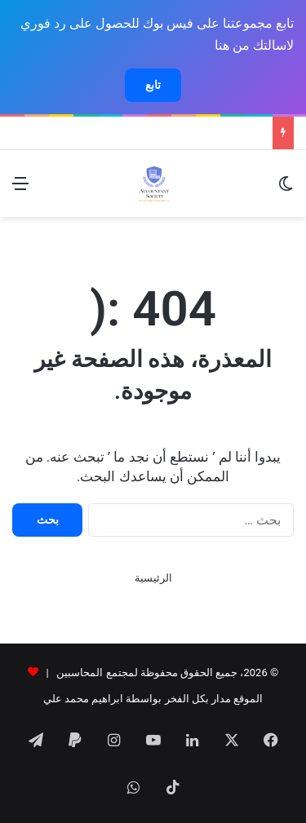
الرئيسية (153, 578)
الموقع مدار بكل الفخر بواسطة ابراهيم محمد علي (153, 698)
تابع (153, 84)
